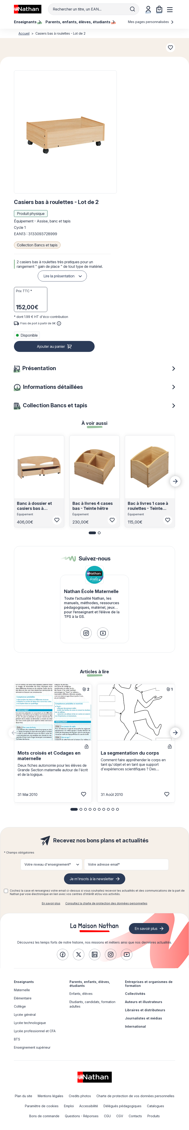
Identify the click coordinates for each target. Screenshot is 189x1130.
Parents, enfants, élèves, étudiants (89, 984)
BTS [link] (17, 1039)
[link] (86, 633)
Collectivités (135, 994)
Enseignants (24, 982)
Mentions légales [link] (50, 1096)
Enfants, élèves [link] (81, 994)
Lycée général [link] (25, 1014)
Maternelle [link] (22, 990)
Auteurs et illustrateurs (143, 1002)
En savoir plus (51, 903)
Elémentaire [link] (23, 998)
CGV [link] (119, 1116)
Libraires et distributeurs (145, 1010)
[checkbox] (6, 891)
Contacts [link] (135, 1116)
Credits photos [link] (80, 1096)
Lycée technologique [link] (30, 1023)
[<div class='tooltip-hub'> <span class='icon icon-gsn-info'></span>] (59, 323)
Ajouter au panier (51, 346)
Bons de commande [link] (44, 1116)
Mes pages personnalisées (151, 22)
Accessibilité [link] (88, 1106)
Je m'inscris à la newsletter (92, 879)
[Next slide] (175, 481)
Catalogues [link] (155, 1106)
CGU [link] (107, 1116)
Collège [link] (20, 1006)
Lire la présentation (59, 276)
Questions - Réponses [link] (81, 1116)
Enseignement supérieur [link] (32, 1047)
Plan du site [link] (23, 1096)
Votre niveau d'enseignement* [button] (47, 864)
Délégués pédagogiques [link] (122, 1106)
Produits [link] (153, 1116)
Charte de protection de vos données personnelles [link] (135, 1096)
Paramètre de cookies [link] (42, 1106)
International (135, 1026)
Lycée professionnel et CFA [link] (35, 1031)
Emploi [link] (69, 1106)
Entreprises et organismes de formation (149, 984)
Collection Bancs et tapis (37, 245)
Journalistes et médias (143, 1018)
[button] (65, 132)
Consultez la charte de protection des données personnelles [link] (106, 903)
